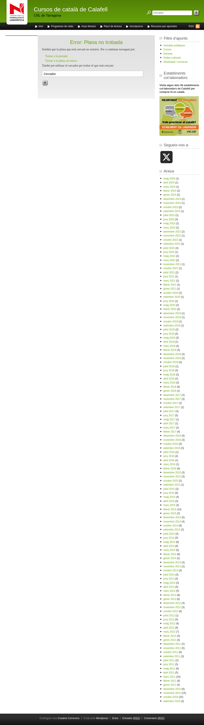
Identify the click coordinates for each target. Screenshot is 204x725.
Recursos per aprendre (164, 26)
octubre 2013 (170, 570)
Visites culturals (172, 57)
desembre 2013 (172, 562)
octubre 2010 (170, 697)
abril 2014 (168, 546)
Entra (115, 718)
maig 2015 (169, 496)
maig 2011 (169, 668)
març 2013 (169, 590)
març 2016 (169, 464)
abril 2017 (168, 423)
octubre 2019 (170, 321)
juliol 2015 (169, 488)
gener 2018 (169, 390)
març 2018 (169, 382)
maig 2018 (169, 374)
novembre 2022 (172, 235)
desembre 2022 (172, 231)
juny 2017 (168, 415)
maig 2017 (169, 419)
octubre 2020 (170, 292)
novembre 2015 (172, 476)
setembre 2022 (171, 243)
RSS (191, 26)
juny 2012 (168, 619)
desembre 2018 (172, 354)
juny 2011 (168, 664)
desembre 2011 (172, 643)
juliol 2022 (169, 248)
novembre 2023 (172, 203)
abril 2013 (168, 586)
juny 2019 (168, 333)
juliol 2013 (169, 574)
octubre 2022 (170, 239)
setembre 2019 (171, 325)
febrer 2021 (169, 284)
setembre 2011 (171, 656)
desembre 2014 (172, 517)
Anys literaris (88, 26)
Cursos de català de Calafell (71, 9)
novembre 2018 (172, 358)
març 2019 (169, 345)
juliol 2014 (169, 533)
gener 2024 (169, 194)
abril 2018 (168, 378)
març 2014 (169, 550)
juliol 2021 (169, 272)
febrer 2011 (169, 680)
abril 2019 (168, 341)
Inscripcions (136, 26)
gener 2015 (169, 513)
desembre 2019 (172, 313)
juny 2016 (168, 456)
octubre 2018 (170, 362)
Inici (41, 26)
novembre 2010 (172, 693)
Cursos (167, 49)
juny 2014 (168, 537)
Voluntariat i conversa (175, 61)
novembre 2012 (172, 607)
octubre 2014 (170, 525)
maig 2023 (169, 223)
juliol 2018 (169, 366)
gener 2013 (169, 599)
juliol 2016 (169, 452)
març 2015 (169, 505)
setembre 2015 (171, 484)
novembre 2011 (172, 648)
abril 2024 (168, 182)
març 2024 (169, 186)
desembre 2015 (172, 472)
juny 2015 (168, 492)
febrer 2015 (169, 509)
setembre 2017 (171, 407)
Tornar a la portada (56, 56)
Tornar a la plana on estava (61, 60)
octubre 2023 (170, 207)
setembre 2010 (171, 701)
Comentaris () (154, 718)
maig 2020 (169, 305)
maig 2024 (169, 178)
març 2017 (169, 427)
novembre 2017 (172, 399)
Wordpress (102, 718)
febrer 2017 (169, 431)
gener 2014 (169, 558)
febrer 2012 (169, 635)
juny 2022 (168, 252)
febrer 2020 (169, 309)
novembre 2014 (172, 521)
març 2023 (169, 227)
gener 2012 (169, 639)
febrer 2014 (169, 554)
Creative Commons (69, 718)
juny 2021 (168, 276)
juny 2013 (168, 578)
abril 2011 (168, 672)
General (167, 53)
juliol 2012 (169, 615)
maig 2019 (169, 337)
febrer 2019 (169, 349)
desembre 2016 (172, 435)
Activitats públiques (174, 45)
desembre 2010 (172, 689)
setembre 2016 (171, 448)
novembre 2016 (172, 439)
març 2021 (169, 280)
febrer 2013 (169, 595)
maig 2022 (169, 256)
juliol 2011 (169, 660)
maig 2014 (169, 542)
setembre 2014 (171, 529)
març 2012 (169, 631)
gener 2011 (169, 684)
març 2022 (169, 260)
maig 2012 (169, 623)
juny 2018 (168, 370)
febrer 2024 (169, 190)
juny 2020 (168, 301)
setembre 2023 (171, 211)
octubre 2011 (170, 652)
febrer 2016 (169, 468)
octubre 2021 (170, 268)
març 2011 (169, 676)
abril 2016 (168, 460)
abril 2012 (168, 627)
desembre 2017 (172, 395)
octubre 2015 (170, 480)
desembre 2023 (172, 199)
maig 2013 (169, 582)
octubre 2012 (170, 611)
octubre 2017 (170, 403)
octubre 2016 (170, 443)
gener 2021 (169, 288)
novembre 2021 (172, 264)
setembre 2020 (171, 296)
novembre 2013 (172, 566)
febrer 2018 (169, 386)
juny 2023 (168, 219)
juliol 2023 (169, 215)
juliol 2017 (169, 411)
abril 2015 (168, 501)
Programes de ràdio (62, 26)
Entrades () (131, 718)
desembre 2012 (172, 603)
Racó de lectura (113, 26)
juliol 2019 (169, 329)
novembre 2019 (172, 317)
